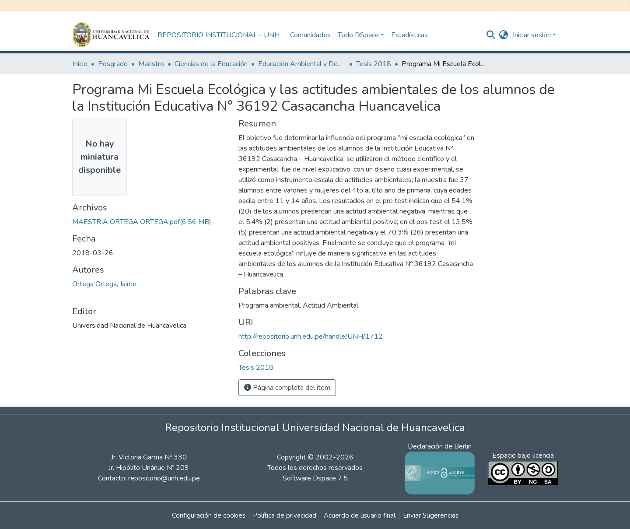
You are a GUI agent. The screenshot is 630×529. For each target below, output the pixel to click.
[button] (504, 35)
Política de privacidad (284, 515)
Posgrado (113, 64)
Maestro (151, 64)
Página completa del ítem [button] (287, 387)
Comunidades (310, 35)
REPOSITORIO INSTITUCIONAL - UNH (219, 35)
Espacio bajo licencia (523, 455)
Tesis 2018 (373, 64)
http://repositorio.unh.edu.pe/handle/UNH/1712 (310, 336)
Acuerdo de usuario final (360, 515)
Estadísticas (409, 35)
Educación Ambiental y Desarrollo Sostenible (302, 64)
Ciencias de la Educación (211, 64)
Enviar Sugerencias (430, 515)
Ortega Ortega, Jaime (104, 284)
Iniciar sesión (532, 35)
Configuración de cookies (208, 515)
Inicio (80, 64)
